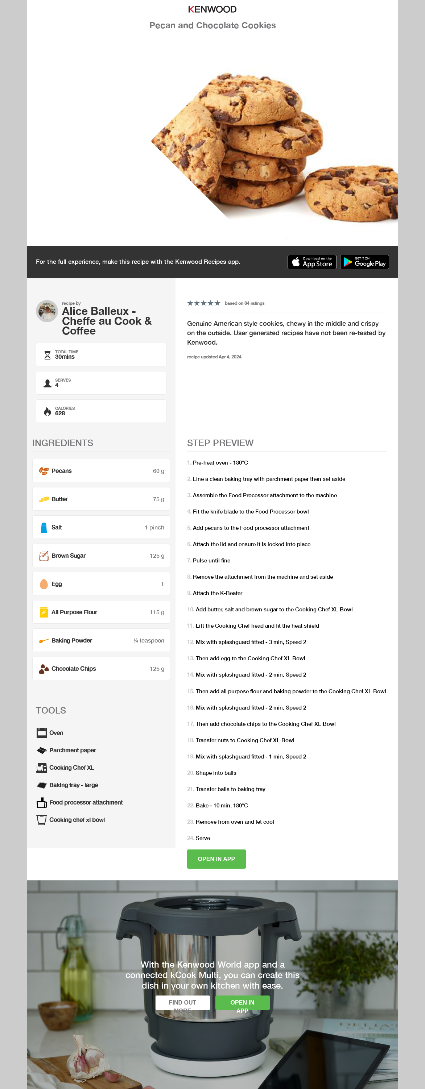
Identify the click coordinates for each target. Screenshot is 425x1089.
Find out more (183, 1004)
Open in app (216, 859)
